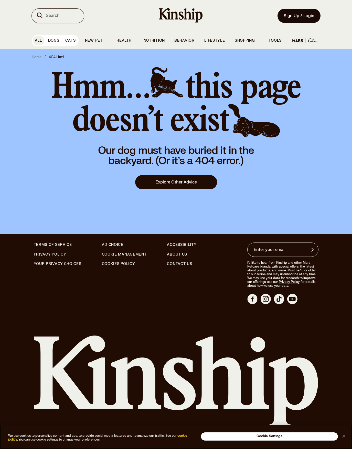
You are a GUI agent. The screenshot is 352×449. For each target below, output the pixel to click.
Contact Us (179, 264)
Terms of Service (53, 245)
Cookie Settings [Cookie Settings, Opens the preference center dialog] (269, 436)
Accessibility (181, 245)
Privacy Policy (50, 254)
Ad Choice (112, 245)
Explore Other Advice (176, 182)
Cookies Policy (118, 264)
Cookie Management (124, 254)
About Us (177, 254)
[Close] (343, 436)
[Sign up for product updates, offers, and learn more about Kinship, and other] (313, 250)
